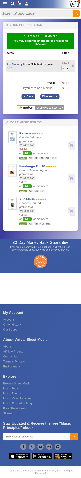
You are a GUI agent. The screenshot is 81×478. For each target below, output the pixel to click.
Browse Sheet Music (16, 383)
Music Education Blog (17, 403)
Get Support (11, 329)
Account (8, 319)
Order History (12, 324)
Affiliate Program (14, 351)
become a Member (42, 88)
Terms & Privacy (14, 361)
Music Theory (12, 393)
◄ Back (28, 96)
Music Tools (11, 388)
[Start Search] (76, 13)
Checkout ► (50, 96)
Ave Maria (13, 64)
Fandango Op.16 (32, 166)
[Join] (74, 436)
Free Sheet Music (14, 408)
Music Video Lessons (17, 398)
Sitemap (8, 413)
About (7, 346)
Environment (11, 366)
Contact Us (10, 356)
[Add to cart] (70, 145)
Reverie (25, 133)
